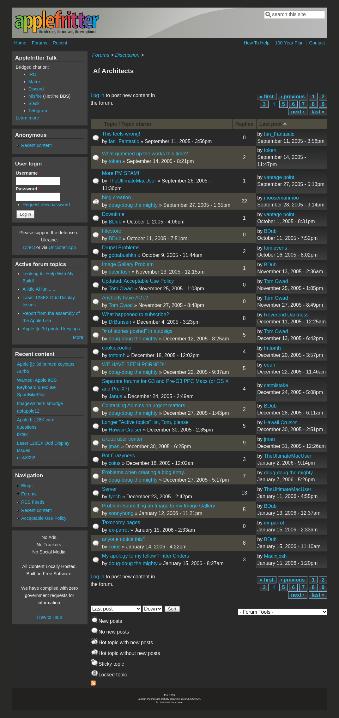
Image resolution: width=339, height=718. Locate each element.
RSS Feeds (33, 502)
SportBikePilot (31, 394)
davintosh (119, 272)
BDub (115, 221)
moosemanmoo (281, 197)
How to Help (49, 617)
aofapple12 (28, 411)
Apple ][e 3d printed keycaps (51, 328)
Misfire (35, 96)
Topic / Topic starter (128, 124)
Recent (60, 42)
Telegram (37, 110)
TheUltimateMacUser (132, 180)
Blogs (27, 485)
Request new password (46, 204)
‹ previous (293, 96)
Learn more (27, 117)
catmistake (276, 385)
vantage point (279, 177)
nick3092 (26, 457)
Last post (273, 124)
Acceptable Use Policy (43, 518)
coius (114, 463)
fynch (115, 496)
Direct (29, 247)
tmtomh (117, 355)
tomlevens (275, 248)
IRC (32, 74)
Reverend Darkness (286, 314)
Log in (98, 95)
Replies (244, 124)
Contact (317, 42)
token (115, 161)
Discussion (127, 55)
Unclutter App (62, 247)
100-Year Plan (289, 42)
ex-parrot (119, 530)
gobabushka (122, 255)
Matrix (34, 81)
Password (28, 188)
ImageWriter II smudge (40, 403)
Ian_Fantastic (124, 141)
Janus (115, 396)
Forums (39, 42)
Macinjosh (275, 556)
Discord (36, 88)
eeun (269, 365)
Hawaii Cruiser (125, 429)
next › (298, 111)
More (78, 337)
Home (20, 42)
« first (267, 96)
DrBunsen (120, 322)
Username (28, 173)
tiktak (22, 434)
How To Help (256, 42)
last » (318, 111)
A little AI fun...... (38, 289)
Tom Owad (121, 288)
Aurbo (23, 371)
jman (114, 446)
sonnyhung (121, 513)
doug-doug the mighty (133, 205)
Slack (33, 103)
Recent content (36, 145)
